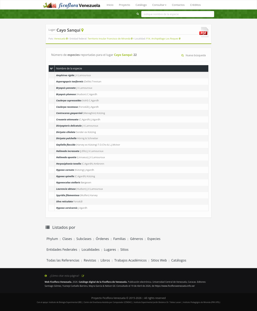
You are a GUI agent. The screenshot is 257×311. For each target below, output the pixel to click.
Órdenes (102, 238)
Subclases (83, 238)
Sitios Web (159, 260)
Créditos (195, 5)
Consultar (159, 5)
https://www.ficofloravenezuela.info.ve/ (175, 285)
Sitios (124, 249)
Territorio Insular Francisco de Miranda (109, 38)
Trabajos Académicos (130, 260)
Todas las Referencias (62, 260)
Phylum (52, 238)
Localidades (90, 249)
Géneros (136, 238)
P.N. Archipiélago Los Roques (162, 38)
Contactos (178, 5)
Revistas (90, 260)
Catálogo (141, 5)
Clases (67, 238)
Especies (154, 238)
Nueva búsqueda (193, 55)
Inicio (110, 5)
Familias (119, 238)
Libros (105, 260)
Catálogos (178, 260)
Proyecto (124, 5)
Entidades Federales (61, 249)
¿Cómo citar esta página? (65, 275)
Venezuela (59, 38)
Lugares (110, 249)
